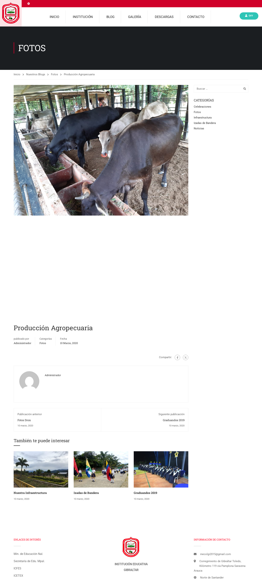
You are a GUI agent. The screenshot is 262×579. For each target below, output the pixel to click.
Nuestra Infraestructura (30, 493)
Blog (110, 17)
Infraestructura (203, 118)
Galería (134, 17)
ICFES (17, 569)
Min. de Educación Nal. (28, 554)
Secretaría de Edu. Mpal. (29, 562)
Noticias (199, 129)
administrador (22, 343)
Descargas (164, 17)
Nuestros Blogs (35, 75)
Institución (83, 17)
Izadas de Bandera (86, 493)
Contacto (195, 17)
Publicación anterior (29, 415)
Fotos (54, 75)
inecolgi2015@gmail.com (215, 555)
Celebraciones (202, 107)
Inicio (54, 17)
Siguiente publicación (171, 415)
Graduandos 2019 (173, 421)
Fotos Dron (24, 421)
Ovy (249, 16)
